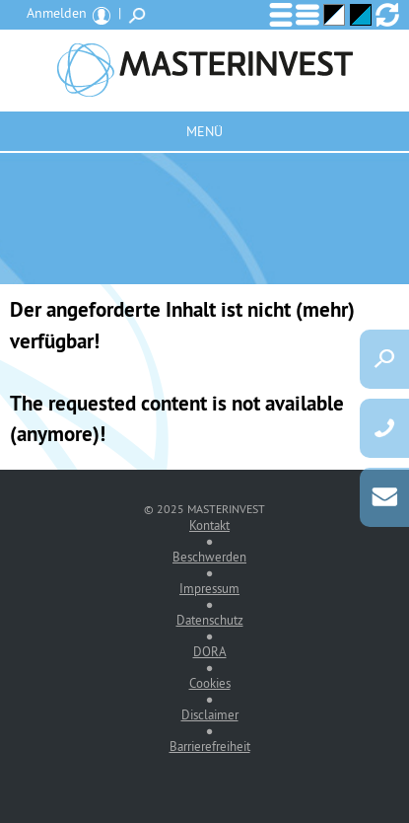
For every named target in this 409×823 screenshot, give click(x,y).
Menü (204, 131)
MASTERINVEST (204, 70)
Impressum (209, 588)
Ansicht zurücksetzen (387, 15)
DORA (210, 651)
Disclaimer (210, 714)
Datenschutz (209, 620)
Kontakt (209, 525)
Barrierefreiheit (210, 746)
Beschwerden (209, 556)
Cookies (210, 683)
